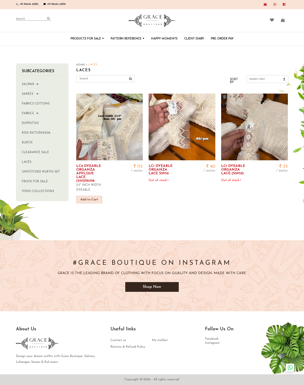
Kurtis (27, 142)
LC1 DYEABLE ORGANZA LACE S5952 (161, 169)
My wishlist (160, 340)
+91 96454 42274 (27, 4)
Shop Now (152, 287)
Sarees (34, 93)
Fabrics (34, 113)
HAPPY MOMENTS (164, 38)
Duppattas (30, 123)
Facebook (211, 338)
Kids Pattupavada (36, 133)
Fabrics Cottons (36, 103)
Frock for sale (35, 181)
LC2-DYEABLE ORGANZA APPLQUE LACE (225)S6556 (88, 173)
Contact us (118, 340)
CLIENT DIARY (194, 38)
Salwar (34, 84)
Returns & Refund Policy (127, 346)
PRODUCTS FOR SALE (87, 38)
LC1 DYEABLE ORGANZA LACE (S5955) (233, 169)
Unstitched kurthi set (41, 171)
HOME (81, 64)
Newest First (257, 79)
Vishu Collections (38, 191)
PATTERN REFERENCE (127, 38)
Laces (26, 162)
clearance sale (35, 152)
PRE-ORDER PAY (222, 38)
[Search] (33, 19)
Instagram (212, 343)
